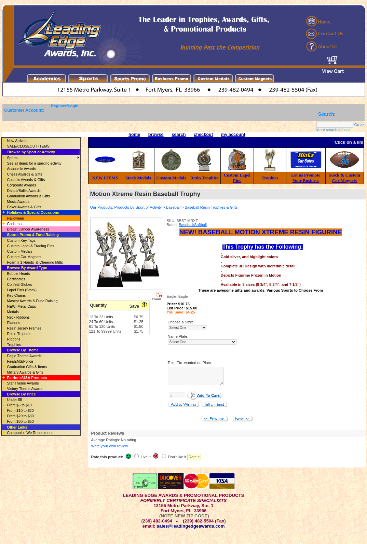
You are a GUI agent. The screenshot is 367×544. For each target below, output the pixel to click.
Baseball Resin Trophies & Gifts (211, 207)
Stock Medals (138, 177)
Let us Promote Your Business (305, 177)
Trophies (270, 177)
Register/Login (65, 106)
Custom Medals (171, 177)
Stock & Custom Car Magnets (344, 177)
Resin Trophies (204, 177)
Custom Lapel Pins (237, 177)
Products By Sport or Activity (138, 207)
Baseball (173, 207)
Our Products (101, 207)
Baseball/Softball (193, 225)
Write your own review (109, 450)
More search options (333, 130)
